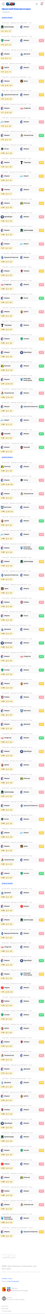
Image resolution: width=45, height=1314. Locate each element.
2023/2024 (7, 457)
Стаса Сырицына (13, 1281)
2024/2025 (7, 884)
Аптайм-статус (7, 1278)
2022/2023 (7, 18)
